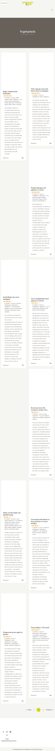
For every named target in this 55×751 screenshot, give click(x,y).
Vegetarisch (27, 34)
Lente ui (17, 524)
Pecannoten (19, 308)
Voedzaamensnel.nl (19, 749)
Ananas (6, 101)
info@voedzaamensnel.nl (8, 741)
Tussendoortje (35, 635)
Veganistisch (15, 305)
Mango (6, 104)
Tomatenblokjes (41, 201)
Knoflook (43, 197)
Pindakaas (11, 526)
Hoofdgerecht (35, 97)
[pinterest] (7, 735)
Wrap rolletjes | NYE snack (41, 629)
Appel (15, 642)
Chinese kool (17, 307)
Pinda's (14, 104)
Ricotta (45, 199)
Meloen (10, 104)
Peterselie (7, 310)
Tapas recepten (43, 633)
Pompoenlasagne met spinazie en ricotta (41, 190)
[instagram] (7, 732)
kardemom (11, 645)
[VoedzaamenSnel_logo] (27, 2)
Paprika (6, 526)
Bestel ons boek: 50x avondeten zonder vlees (41, 410)
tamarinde (18, 104)
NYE (39, 638)
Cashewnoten (8, 522)
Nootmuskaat (35, 308)
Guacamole (44, 637)
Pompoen (40, 199)
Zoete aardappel (41, 310)
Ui (45, 201)
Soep (13, 640)
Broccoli (34, 533)
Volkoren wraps (40, 640)
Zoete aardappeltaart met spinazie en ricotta (41, 301)
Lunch (17, 519)
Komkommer (18, 103)
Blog (45, 414)
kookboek (41, 417)
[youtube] (10, 732)
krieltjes (43, 533)
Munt (14, 308)
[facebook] (3, 732)
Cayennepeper (15, 643)
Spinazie (34, 201)
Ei (49, 307)
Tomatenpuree (13, 310)
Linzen (11, 308)
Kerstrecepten (35, 633)
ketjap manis (12, 103)
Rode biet (16, 526)
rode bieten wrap (45, 638)
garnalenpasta (16, 101)
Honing (6, 103)
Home (22, 34)
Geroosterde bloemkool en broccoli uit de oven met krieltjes (41, 522)
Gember (13, 522)
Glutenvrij (18, 303)
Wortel (6, 529)
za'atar (34, 534)
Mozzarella (35, 199)
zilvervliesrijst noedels (13, 529)
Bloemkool (44, 531)
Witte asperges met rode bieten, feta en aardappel (41, 91)
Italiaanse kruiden (36, 197)
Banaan (10, 101)
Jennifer (8, 98)
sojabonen (14, 527)
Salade (10, 99)
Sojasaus (19, 527)
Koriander (11, 524)
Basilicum (20, 521)
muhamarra (35, 638)
